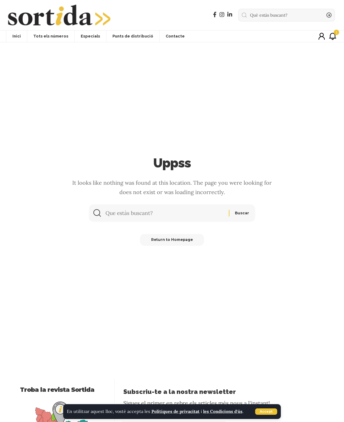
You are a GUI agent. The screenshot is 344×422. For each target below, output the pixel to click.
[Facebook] (215, 14)
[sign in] (322, 36)
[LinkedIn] (230, 14)
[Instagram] (222, 14)
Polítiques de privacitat (176, 411)
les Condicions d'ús (224, 411)
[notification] (332, 36)
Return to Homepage (172, 241)
